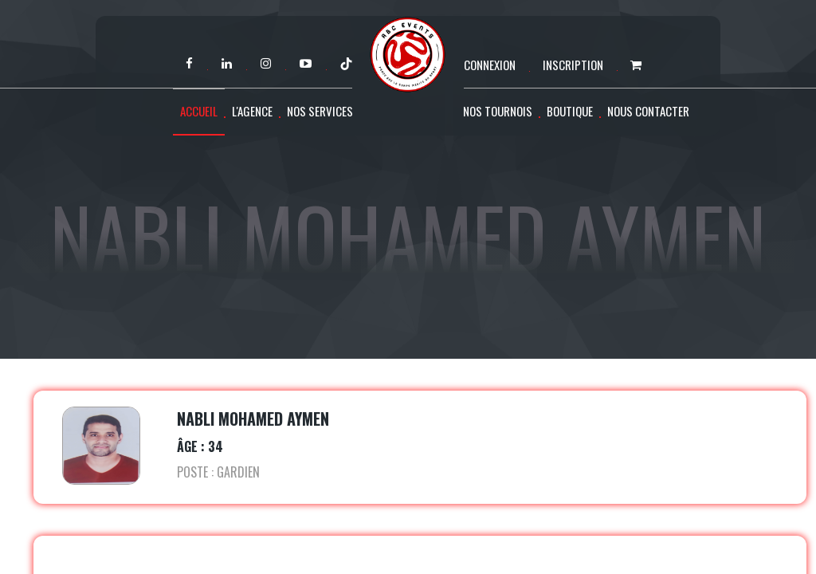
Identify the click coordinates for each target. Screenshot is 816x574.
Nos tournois (497, 111)
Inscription (573, 64)
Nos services (320, 111)
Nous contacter (648, 111)
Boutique (570, 111)
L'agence (252, 111)
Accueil (199, 111)
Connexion (490, 64)
